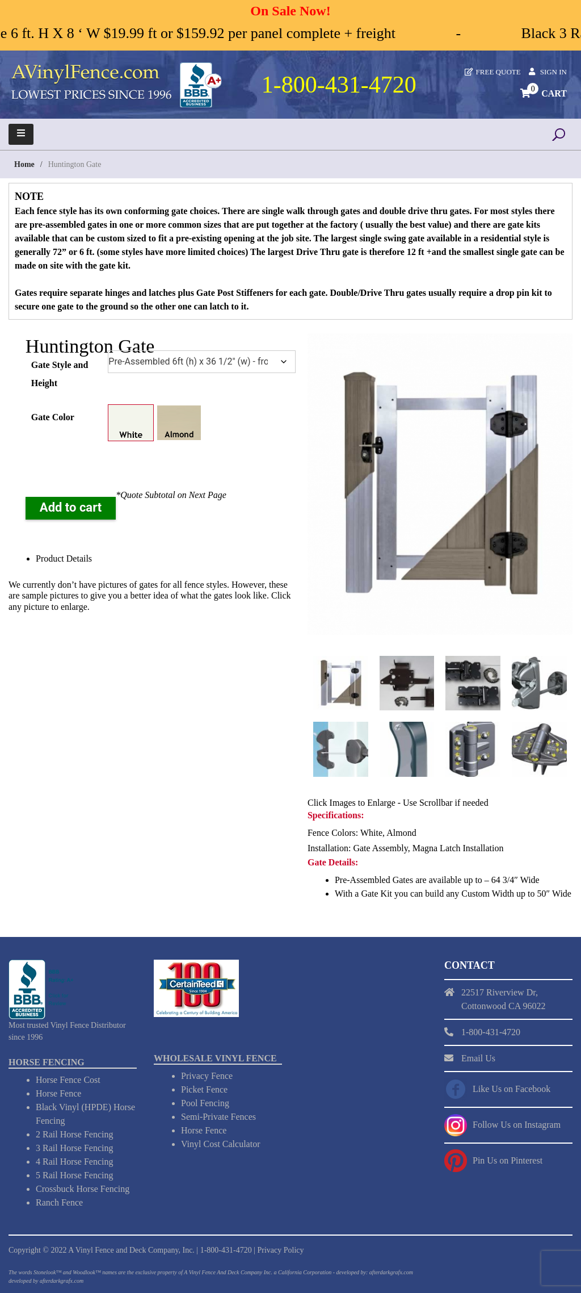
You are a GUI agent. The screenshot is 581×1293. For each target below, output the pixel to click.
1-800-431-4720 (226, 1249)
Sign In (553, 72)
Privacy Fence (207, 1075)
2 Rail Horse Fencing (74, 1134)
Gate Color (52, 417)
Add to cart (71, 507)
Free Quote (498, 72)
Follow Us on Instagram (517, 1123)
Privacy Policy (280, 1249)
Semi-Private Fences (218, 1116)
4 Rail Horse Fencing (74, 1161)
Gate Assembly (380, 847)
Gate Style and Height (59, 374)
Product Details (64, 558)
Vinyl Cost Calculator (220, 1143)
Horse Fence (58, 1093)
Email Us (478, 1057)
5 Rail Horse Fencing (74, 1174)
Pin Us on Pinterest (507, 1159)
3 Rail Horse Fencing (74, 1147)
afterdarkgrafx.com (61, 1280)
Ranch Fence (59, 1202)
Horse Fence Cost (68, 1079)
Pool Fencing (205, 1102)
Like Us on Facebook (511, 1088)
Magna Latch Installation (458, 847)
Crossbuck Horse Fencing (82, 1188)
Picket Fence (204, 1089)
